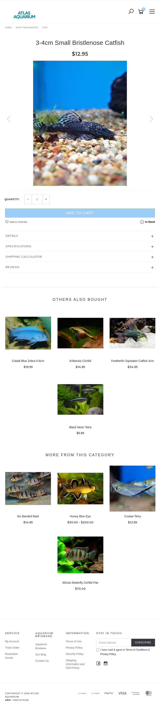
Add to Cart (80, 213)
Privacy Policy (74, 647)
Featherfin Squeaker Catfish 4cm (132, 361)
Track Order (12, 647)
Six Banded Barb (28, 516)
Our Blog (40, 654)
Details (12, 235)
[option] (80, 123)
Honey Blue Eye (80, 516)
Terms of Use (74, 641)
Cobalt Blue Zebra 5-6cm (28, 361)
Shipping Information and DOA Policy (75, 664)
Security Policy (75, 653)
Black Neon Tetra (80, 427)
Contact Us (42, 660)
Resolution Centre (11, 655)
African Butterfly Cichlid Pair (80, 582)
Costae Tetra (132, 516)
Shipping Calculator (24, 256)
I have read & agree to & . (123, 652)
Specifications (18, 246)
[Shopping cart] (141, 12)
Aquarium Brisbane (41, 646)
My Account (12, 641)
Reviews (13, 267)
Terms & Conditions (136, 649)
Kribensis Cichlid (80, 361)
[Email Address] (113, 643)
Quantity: (12, 199)
